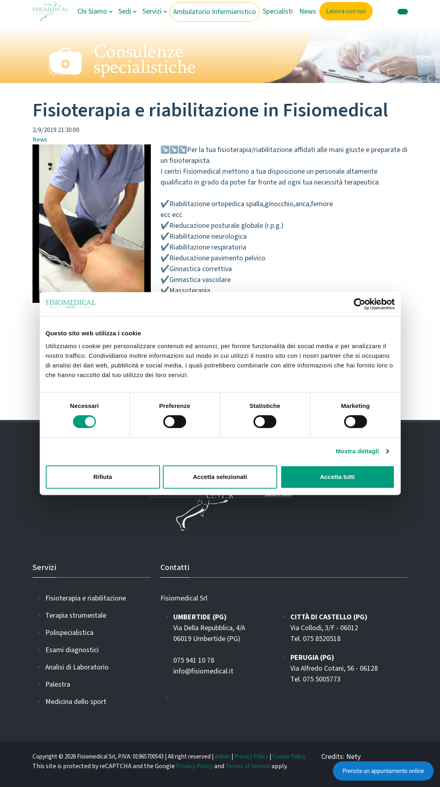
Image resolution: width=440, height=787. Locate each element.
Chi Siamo (92, 11)
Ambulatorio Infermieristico (214, 12)
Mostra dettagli (357, 451)
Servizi (152, 11)
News (307, 11)
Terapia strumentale (75, 616)
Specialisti (278, 11)
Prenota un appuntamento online (383, 771)
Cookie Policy (289, 757)
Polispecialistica (69, 633)
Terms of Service (247, 766)
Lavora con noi (346, 11)
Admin (222, 757)
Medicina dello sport (75, 702)
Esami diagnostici (72, 650)
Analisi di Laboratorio (77, 667)
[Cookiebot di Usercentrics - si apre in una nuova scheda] (359, 304)
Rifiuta (102, 476)
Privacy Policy (251, 757)
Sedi (124, 11)
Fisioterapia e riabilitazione (85, 598)
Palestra (57, 684)
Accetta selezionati (220, 476)
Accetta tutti (337, 476)
